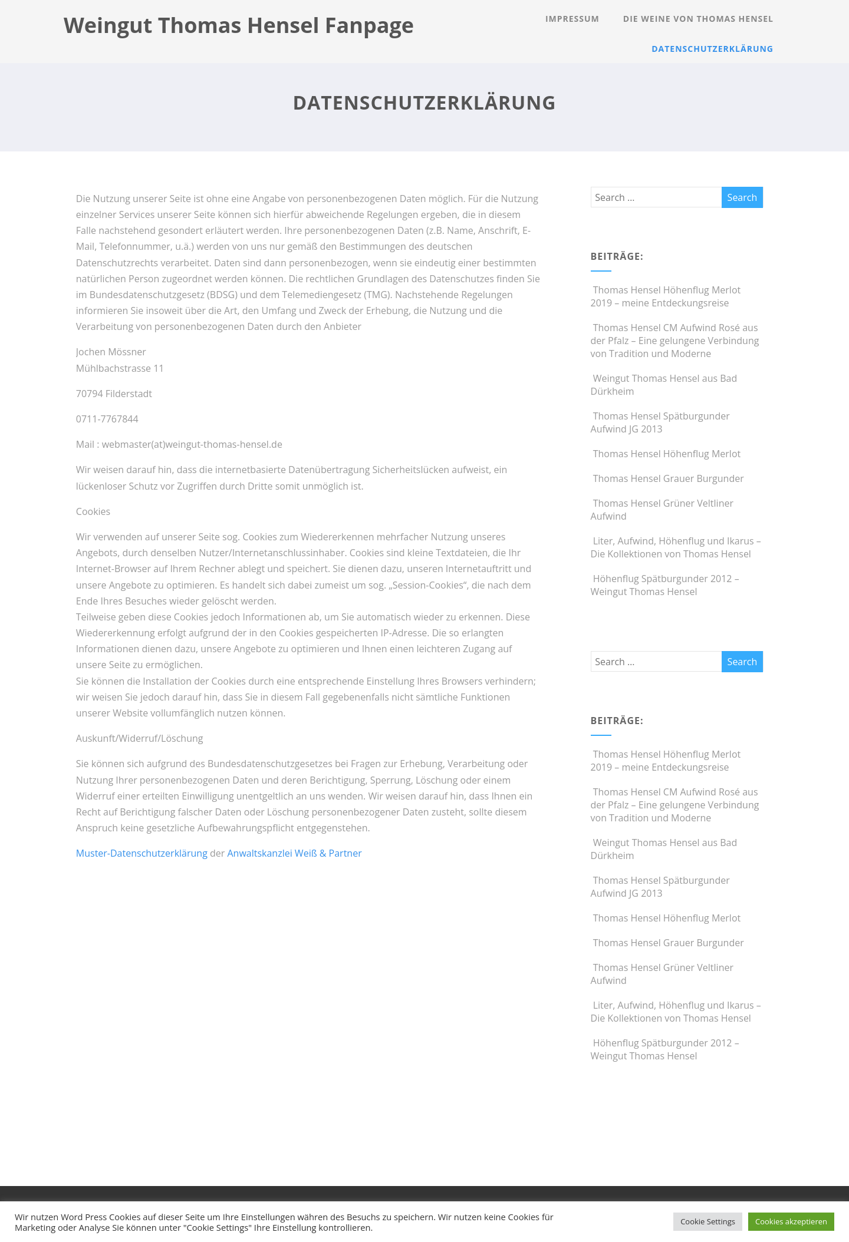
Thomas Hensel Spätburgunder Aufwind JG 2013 (660, 422)
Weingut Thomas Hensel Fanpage (239, 25)
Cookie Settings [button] (707, 1221)
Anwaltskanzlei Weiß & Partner (294, 853)
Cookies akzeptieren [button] (791, 1221)
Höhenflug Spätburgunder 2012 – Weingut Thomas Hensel (665, 585)
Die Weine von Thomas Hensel (698, 18)
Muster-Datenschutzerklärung (142, 853)
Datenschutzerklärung (712, 48)
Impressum (572, 18)
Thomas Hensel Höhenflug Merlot (666, 453)
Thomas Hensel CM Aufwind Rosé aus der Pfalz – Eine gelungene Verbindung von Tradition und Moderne (675, 340)
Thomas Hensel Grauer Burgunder (667, 478)
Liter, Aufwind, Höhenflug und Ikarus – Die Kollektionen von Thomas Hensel (676, 547)
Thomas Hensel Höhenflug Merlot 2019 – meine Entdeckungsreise (666, 296)
